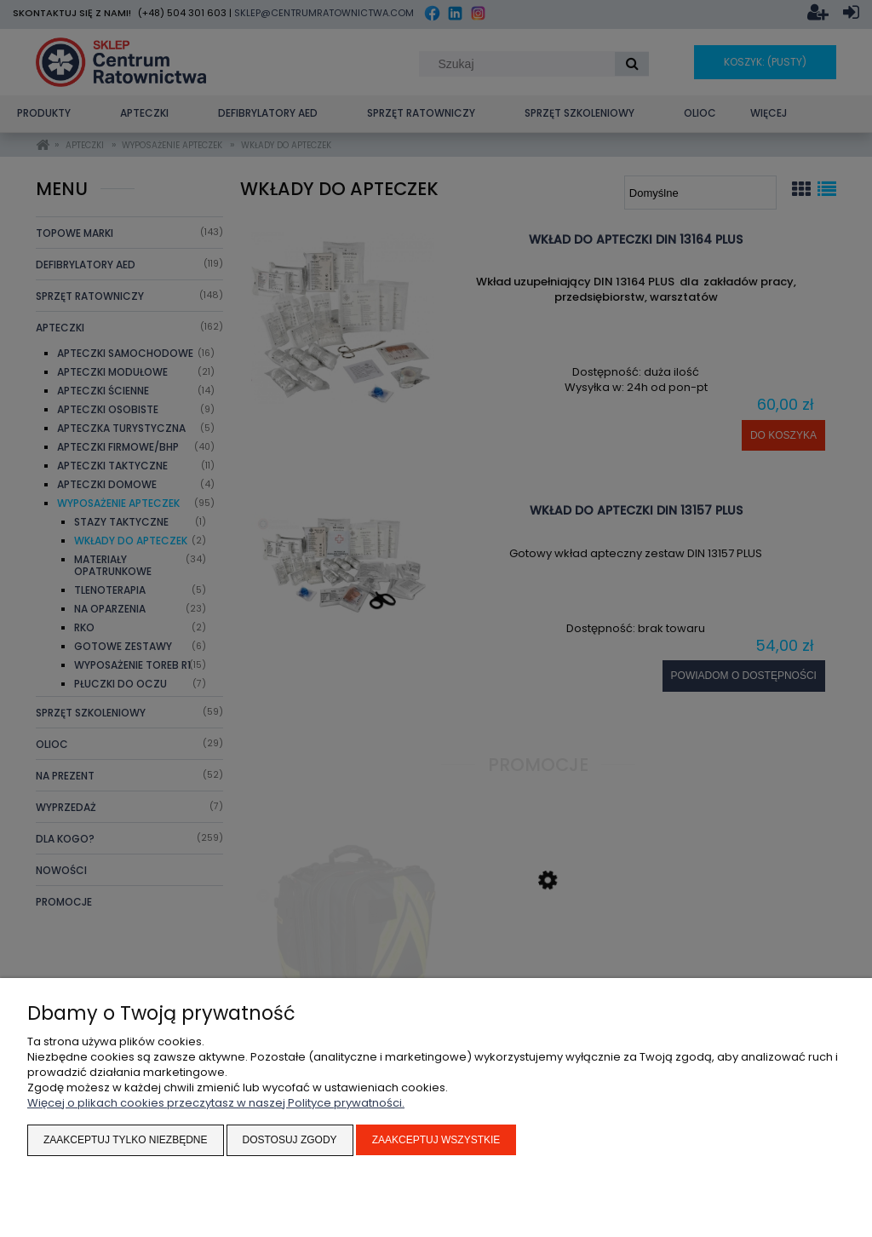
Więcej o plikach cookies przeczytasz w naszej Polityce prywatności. (215, 1103)
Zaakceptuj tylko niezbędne (125, 1140)
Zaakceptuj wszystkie (436, 1140)
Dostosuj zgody (290, 1140)
